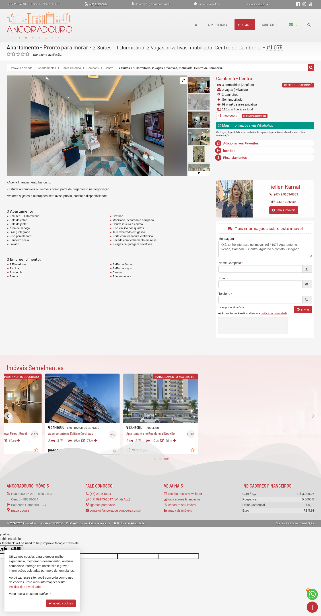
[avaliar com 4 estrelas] (23, 54)
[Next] (313, 416)
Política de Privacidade (130, 523)
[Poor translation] (16, 549)
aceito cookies (61, 603)
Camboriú (225, 78)
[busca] (309, 24)
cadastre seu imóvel (182, 505)
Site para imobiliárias (287, 523)
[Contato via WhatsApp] (312, 594)
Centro (245, 78)
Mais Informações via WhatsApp (245, 125)
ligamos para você (102, 505)
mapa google (20, 510)
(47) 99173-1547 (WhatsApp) (110, 499)
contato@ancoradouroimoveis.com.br (116, 510)
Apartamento (23, 47)
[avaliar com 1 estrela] (9, 54)
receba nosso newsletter (185, 494)
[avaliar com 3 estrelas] (18, 54)
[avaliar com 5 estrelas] (27, 54)
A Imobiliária (218, 24)
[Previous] (8, 416)
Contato (270, 24)
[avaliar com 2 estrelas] (13, 54)
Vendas (245, 24)
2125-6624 (98, 4)
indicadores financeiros (184, 499)
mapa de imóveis (180, 510)
